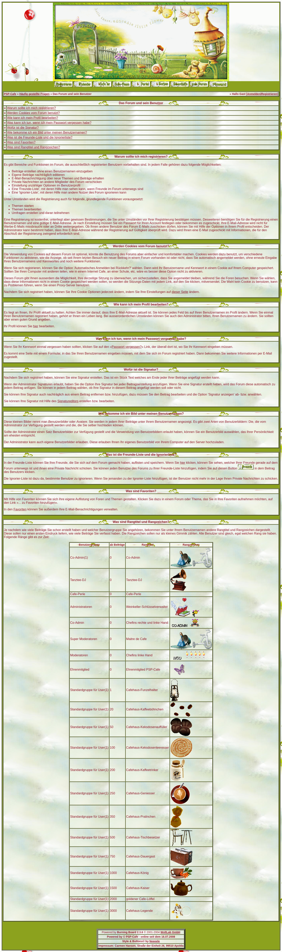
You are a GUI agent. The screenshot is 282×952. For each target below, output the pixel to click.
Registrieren (269, 93)
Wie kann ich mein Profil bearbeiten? (32, 117)
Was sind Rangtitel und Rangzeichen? (33, 147)
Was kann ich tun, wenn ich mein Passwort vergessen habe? (49, 122)
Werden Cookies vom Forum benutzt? (33, 113)
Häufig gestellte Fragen (34, 93)
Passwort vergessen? (127, 346)
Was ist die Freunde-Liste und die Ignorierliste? (39, 137)
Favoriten (20, 509)
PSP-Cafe (10, 93)
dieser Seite (180, 292)
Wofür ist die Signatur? (23, 127)
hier (35, 326)
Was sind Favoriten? (21, 142)
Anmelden (253, 93)
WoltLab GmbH (170, 932)
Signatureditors (68, 401)
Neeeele (154, 941)
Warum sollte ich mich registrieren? (31, 108)
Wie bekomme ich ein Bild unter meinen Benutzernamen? (47, 132)
